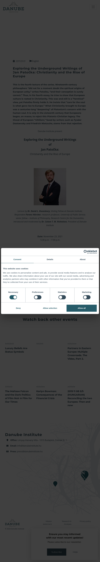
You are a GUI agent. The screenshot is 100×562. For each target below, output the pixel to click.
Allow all (82, 308)
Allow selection (50, 308)
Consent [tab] (17, 259)
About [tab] (83, 259)
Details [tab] (50, 259)
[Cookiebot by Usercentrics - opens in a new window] (85, 252)
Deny (18, 308)
